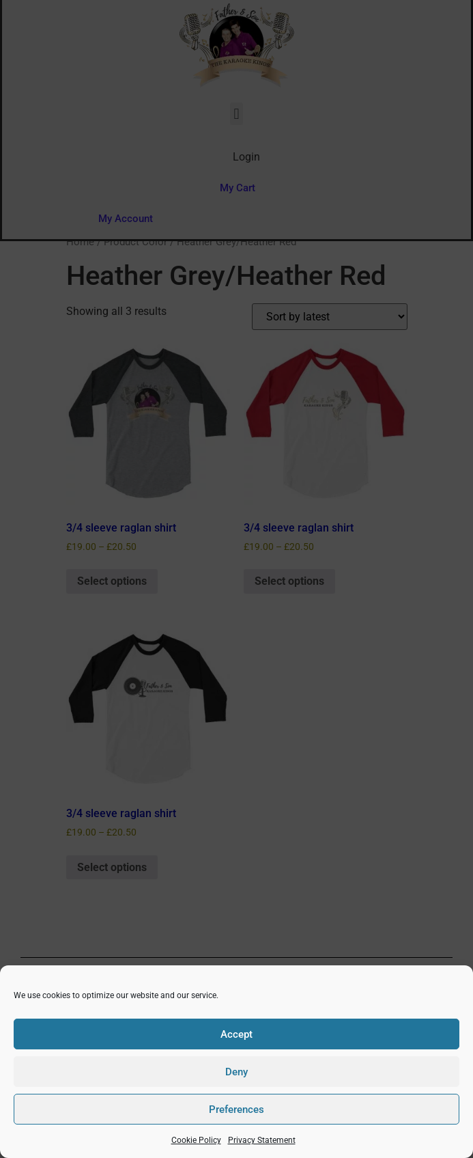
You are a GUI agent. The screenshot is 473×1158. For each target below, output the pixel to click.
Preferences (236, 1109)
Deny (236, 1072)
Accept (236, 1034)
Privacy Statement (262, 1140)
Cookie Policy (196, 1140)
